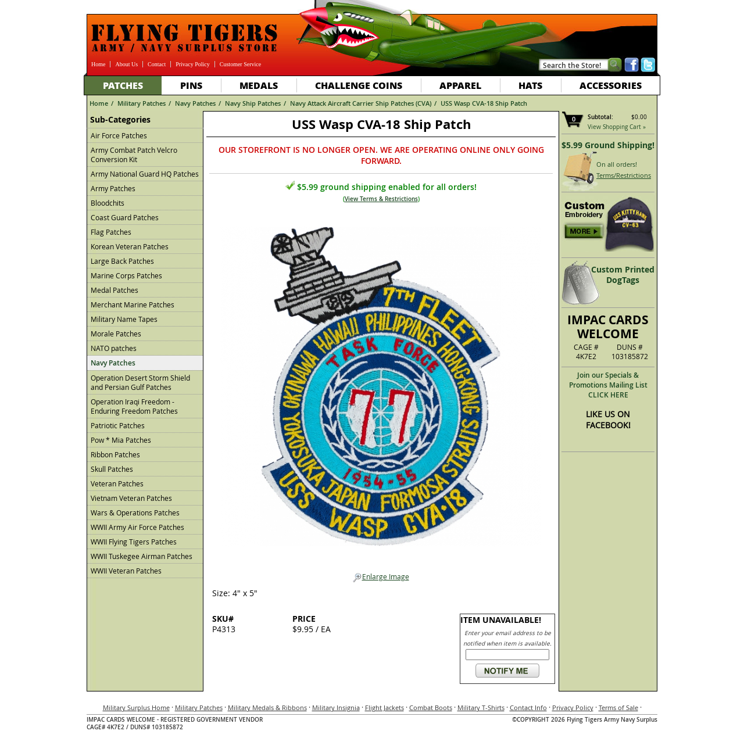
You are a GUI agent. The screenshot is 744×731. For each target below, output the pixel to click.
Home (98, 64)
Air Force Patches (119, 135)
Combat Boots (430, 707)
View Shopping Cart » (617, 127)
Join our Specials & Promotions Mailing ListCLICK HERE (608, 385)
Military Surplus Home (136, 707)
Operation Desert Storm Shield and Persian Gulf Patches (140, 382)
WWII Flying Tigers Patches (134, 541)
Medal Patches (114, 290)
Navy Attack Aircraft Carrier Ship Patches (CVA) (360, 103)
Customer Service (240, 64)
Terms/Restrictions (623, 175)
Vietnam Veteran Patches (131, 498)
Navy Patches (195, 103)
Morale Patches (116, 333)
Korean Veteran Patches (130, 246)
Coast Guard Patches (125, 217)
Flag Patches (111, 231)
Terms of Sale (618, 707)
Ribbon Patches (115, 454)
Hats (530, 85)
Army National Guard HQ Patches (145, 173)
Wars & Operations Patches (135, 512)
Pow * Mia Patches (121, 440)
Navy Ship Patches (253, 103)
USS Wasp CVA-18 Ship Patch (484, 103)
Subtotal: (600, 117)
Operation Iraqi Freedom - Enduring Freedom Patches (134, 406)
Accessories (611, 85)
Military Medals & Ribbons (267, 707)
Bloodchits (107, 202)
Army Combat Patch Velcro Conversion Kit (134, 154)
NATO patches (114, 348)
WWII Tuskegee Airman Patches (141, 556)
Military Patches (141, 103)
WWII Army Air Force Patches (137, 527)
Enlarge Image (381, 577)
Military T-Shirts (481, 707)
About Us (126, 64)
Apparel (460, 85)
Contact (157, 64)
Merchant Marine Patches (132, 304)
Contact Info (528, 707)
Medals (258, 85)
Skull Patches (112, 469)
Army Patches (113, 188)
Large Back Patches (122, 261)
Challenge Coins (358, 85)
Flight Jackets (384, 707)
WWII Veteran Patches (126, 570)
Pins (191, 85)
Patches (123, 85)
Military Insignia (336, 707)
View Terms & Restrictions (381, 199)
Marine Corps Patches (126, 275)
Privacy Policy (193, 64)
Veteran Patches (117, 483)
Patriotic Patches (118, 425)
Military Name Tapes (124, 319)
